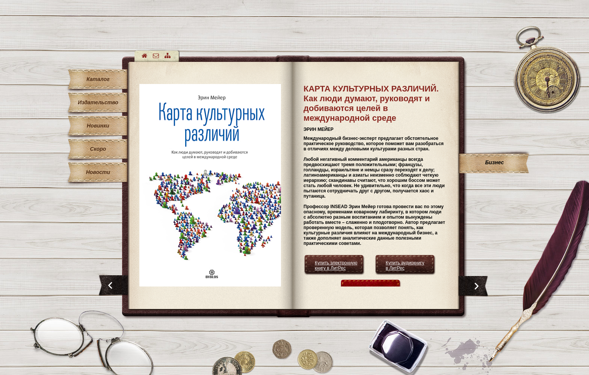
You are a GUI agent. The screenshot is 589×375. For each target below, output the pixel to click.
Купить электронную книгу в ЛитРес (336, 265)
